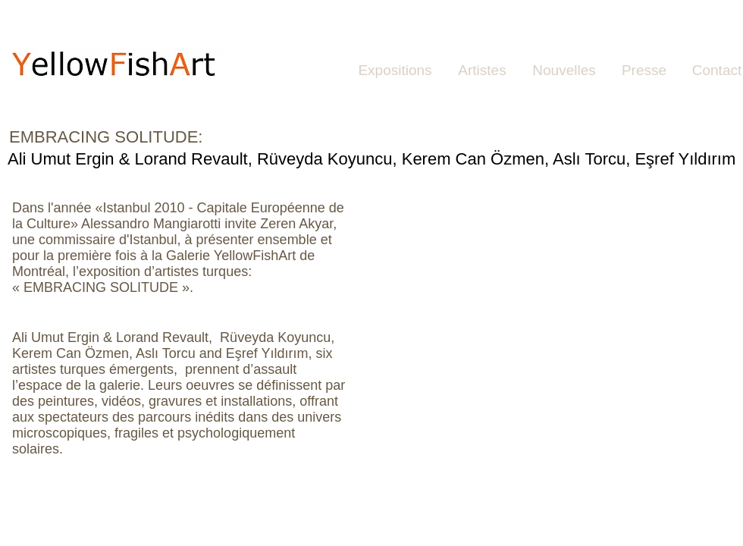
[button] (546, 318)
